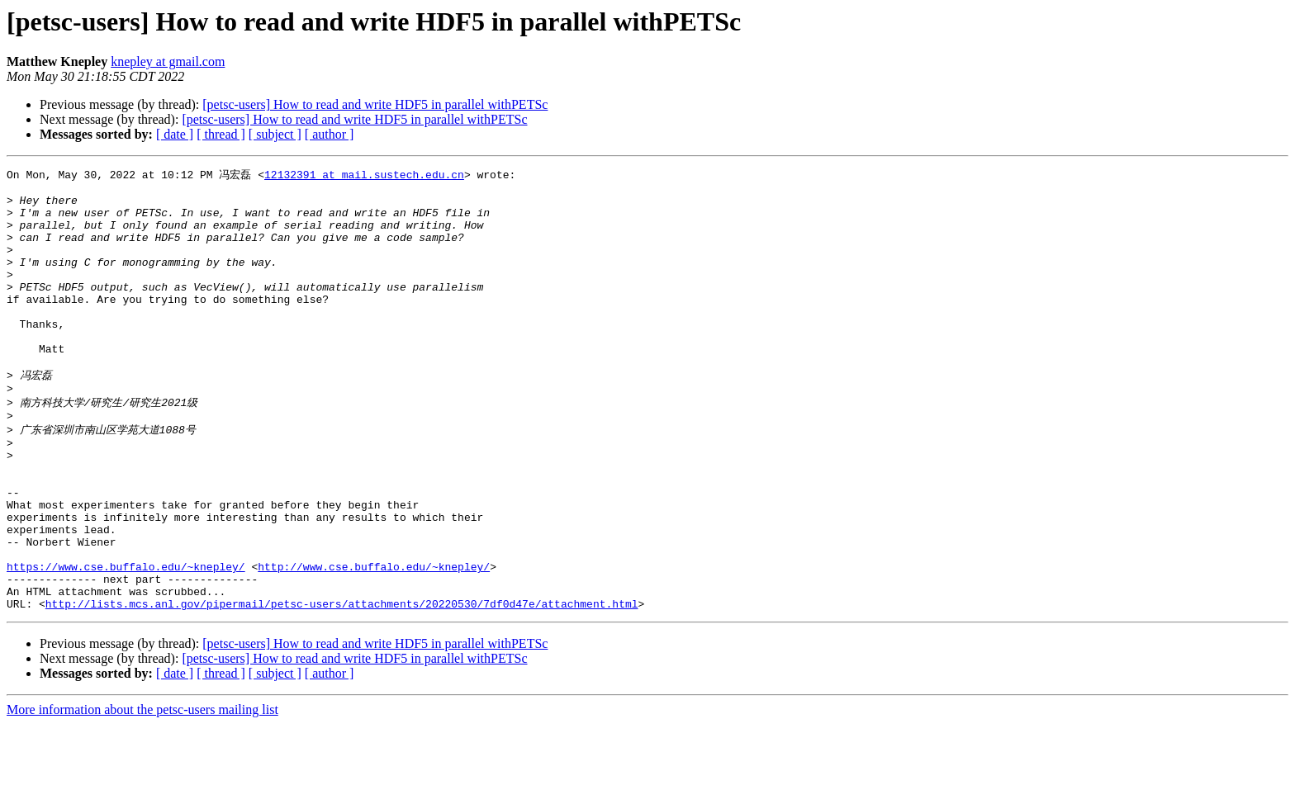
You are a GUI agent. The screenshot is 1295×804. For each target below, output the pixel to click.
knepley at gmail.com (168, 61)
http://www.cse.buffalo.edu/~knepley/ (374, 638)
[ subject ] (275, 134)
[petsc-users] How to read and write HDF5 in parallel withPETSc (375, 104)
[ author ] (329, 134)
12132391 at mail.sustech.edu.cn (364, 175)
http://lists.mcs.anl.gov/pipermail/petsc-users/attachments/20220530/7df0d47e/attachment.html (341, 683)
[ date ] (174, 134)
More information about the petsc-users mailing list (142, 790)
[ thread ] (221, 134)
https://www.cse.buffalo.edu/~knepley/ (126, 638)
